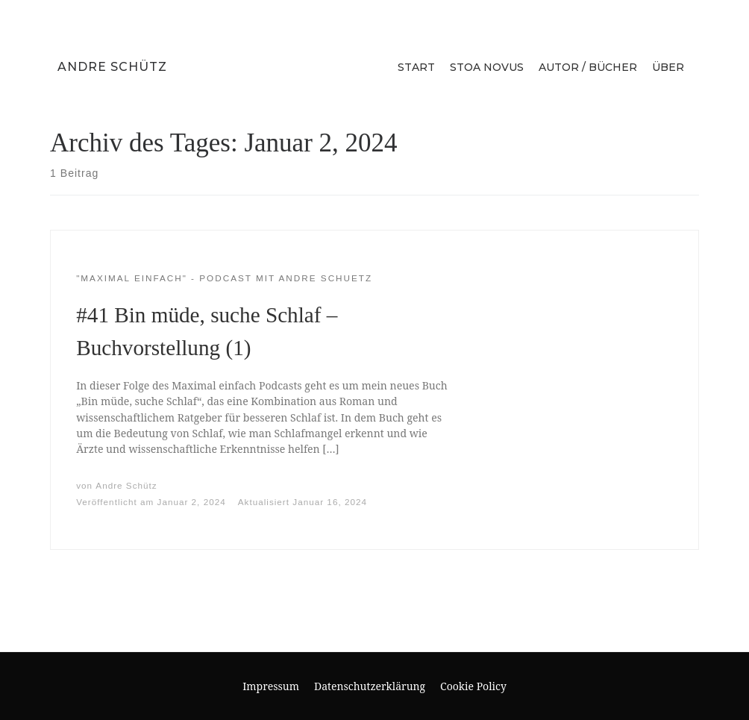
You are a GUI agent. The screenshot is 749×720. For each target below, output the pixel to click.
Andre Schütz (112, 67)
